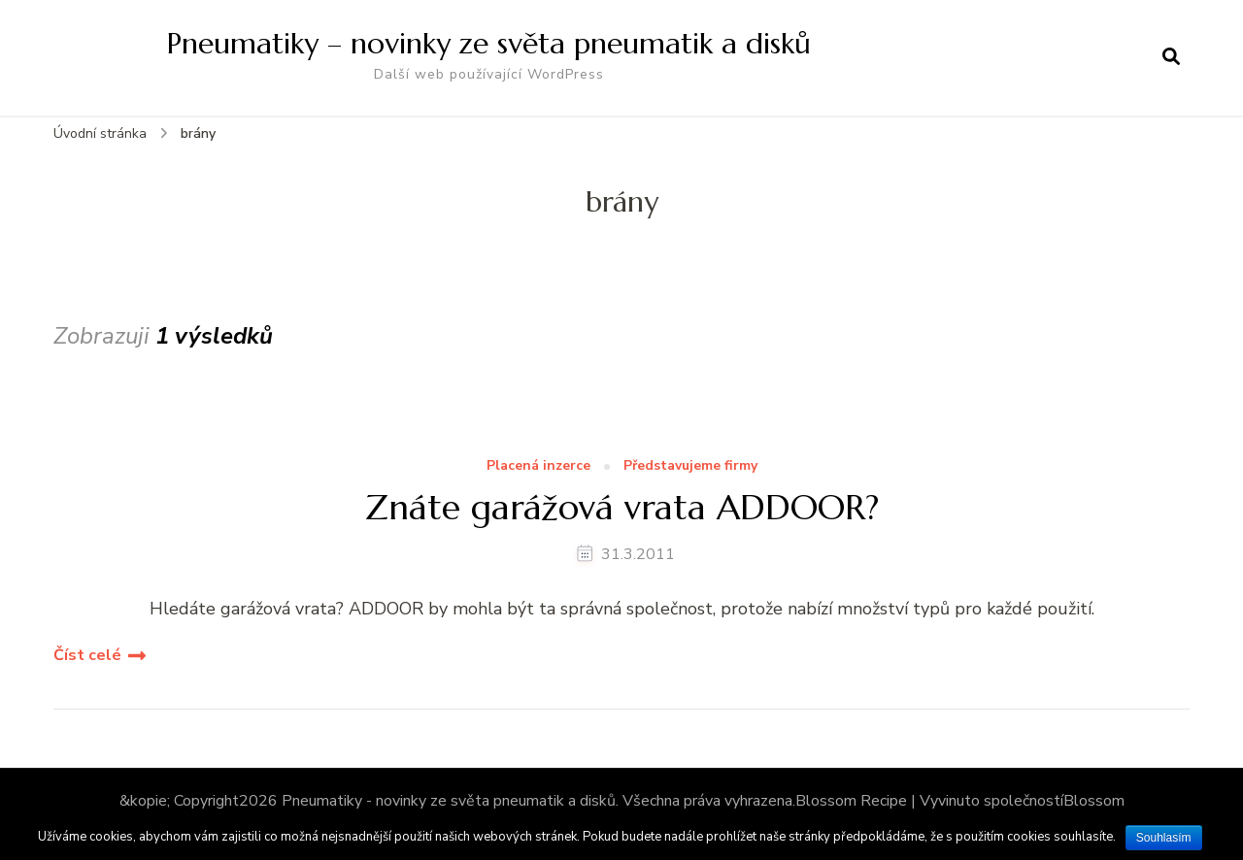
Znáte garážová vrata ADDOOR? (622, 507)
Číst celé (87, 655)
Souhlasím (1164, 837)
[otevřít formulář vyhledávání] (1171, 57)
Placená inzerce (538, 466)
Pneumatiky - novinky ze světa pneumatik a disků (449, 800)
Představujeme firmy (690, 466)
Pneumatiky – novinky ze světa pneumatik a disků (489, 43)
